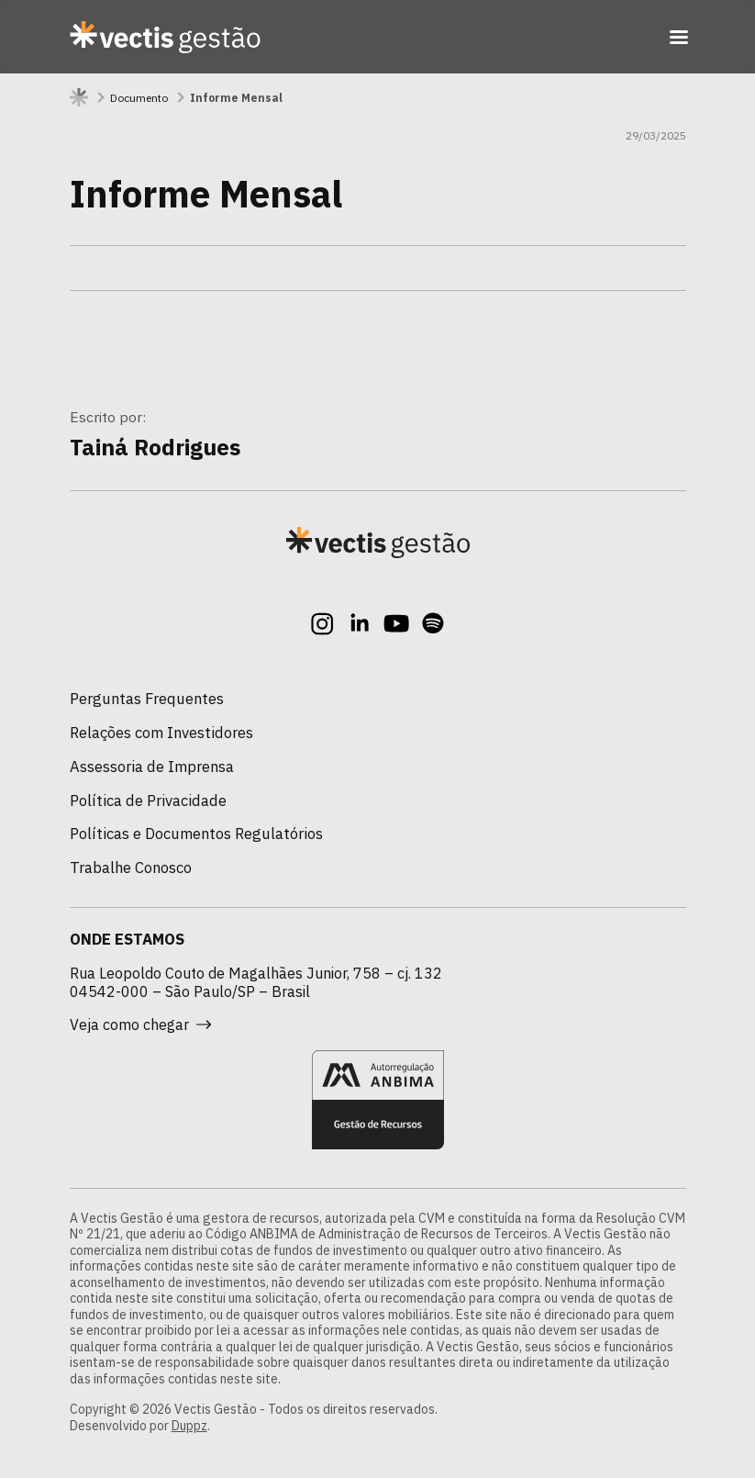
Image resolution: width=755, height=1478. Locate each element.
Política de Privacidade (148, 800)
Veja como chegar (140, 1024)
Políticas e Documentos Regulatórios (196, 833)
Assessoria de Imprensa (152, 766)
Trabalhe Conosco (131, 867)
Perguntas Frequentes (147, 699)
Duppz (189, 1425)
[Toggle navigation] (679, 36)
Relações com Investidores (161, 732)
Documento (139, 98)
